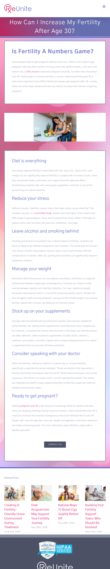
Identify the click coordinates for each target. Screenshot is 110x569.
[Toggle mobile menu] (104, 6)
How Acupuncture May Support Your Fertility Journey (40, 514)
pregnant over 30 (29, 406)
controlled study (43, 213)
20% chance (32, 72)
